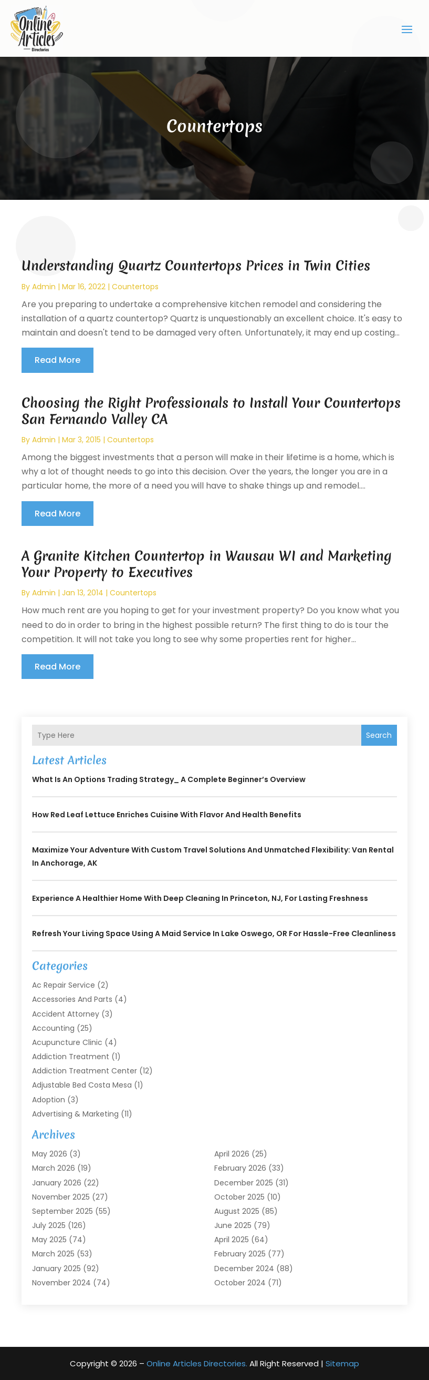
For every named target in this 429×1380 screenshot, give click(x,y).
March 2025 (53, 1254)
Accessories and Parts (72, 999)
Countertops (135, 286)
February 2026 (240, 1168)
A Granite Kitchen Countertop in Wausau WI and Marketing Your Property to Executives (207, 563)
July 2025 (49, 1225)
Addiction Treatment (70, 1056)
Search (379, 734)
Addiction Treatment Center (84, 1071)
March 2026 (53, 1168)
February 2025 (240, 1254)
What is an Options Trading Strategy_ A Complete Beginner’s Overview (169, 779)
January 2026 (56, 1182)
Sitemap (342, 1363)
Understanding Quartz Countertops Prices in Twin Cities (196, 266)
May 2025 (49, 1239)
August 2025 (236, 1210)
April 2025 (231, 1239)
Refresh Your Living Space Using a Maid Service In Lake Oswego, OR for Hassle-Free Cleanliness (214, 933)
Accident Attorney (65, 1013)
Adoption (48, 1099)
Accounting (53, 1027)
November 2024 (61, 1282)
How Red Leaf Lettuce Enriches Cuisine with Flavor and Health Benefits (166, 814)
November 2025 (61, 1196)
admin (44, 286)
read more (57, 360)
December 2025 (243, 1182)
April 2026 (231, 1154)
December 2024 (244, 1268)
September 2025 (62, 1210)
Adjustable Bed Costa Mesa (82, 1085)
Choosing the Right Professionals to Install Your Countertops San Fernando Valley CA (211, 410)
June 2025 (233, 1225)
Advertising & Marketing (75, 1113)
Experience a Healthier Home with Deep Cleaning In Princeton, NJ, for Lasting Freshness (200, 898)
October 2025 (239, 1196)
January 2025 (56, 1268)
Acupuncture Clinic (67, 1042)
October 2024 (240, 1282)
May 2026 (49, 1154)
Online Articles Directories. (197, 1363)
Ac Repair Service (63, 985)
